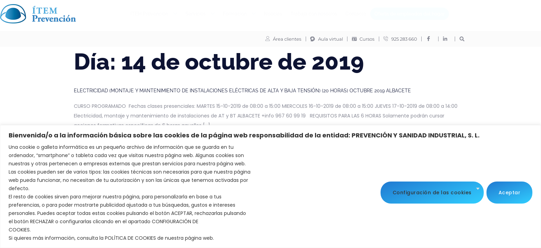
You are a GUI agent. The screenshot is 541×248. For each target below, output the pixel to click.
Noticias (273, 14)
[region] (270, 186)
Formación (239, 14)
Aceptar (510, 192)
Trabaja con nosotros (314, 14)
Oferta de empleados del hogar (409, 14)
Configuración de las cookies (432, 192)
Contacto (355, 14)
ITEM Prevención (153, 14)
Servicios (200, 14)
